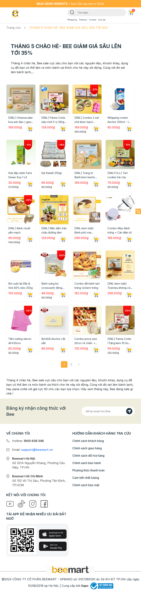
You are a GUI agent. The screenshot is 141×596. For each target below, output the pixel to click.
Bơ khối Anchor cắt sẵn (53, 341)
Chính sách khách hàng (88, 441)
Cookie (92, 19)
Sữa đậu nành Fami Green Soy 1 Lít (20, 175)
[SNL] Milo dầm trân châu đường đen (54, 230)
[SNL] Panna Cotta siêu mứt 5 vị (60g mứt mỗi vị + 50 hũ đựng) (53, 120)
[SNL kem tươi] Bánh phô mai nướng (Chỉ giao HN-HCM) (84, 230)
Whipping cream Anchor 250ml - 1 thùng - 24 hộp (118, 120)
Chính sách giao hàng (87, 448)
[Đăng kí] (129, 411)
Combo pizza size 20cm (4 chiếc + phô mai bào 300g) (86, 341)
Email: (32, 450)
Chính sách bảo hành (86, 463)
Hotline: (28, 441)
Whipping (72, 19)
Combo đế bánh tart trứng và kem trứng (87, 286)
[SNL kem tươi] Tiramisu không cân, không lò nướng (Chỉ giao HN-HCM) (120, 286)
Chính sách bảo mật (85, 485)
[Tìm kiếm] (72, 12)
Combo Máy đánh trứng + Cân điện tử (119, 230)
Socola (102, 19)
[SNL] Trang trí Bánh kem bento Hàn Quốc (84, 175)
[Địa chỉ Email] (108, 411)
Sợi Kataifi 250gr (51, 173)
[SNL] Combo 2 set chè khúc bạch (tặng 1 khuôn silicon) (86, 120)
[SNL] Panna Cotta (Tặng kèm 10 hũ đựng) (119, 341)
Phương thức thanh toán (88, 470)
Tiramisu (83, 19)
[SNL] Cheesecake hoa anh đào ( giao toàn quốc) (20, 120)
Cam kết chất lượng (85, 478)
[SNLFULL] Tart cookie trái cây (117, 175)
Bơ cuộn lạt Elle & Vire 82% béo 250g (20, 286)
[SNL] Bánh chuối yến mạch (19, 230)
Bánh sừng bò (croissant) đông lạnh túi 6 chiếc (51, 286)
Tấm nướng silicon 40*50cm (19, 341)
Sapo (84, 586)
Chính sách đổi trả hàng (88, 455)
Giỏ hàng (132, 12)
